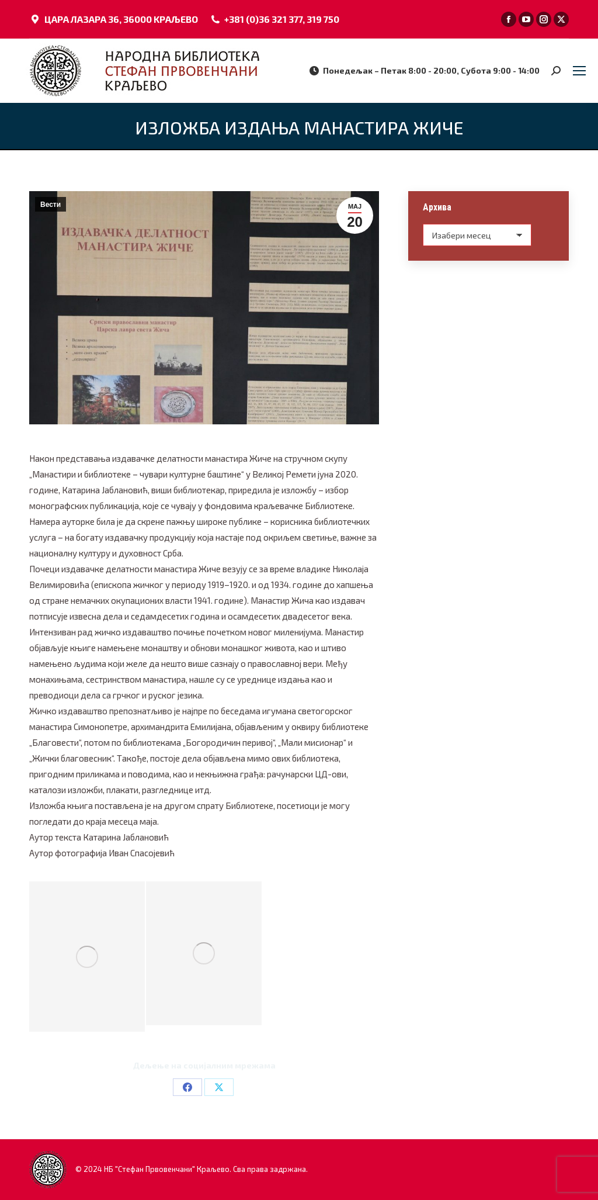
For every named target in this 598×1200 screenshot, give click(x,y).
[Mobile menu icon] (579, 71)
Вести (50, 204)
